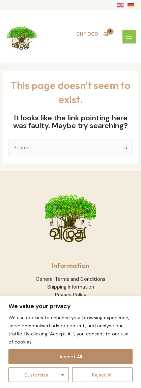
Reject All (102, 375)
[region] (70, 342)
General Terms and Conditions (70, 279)
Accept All (70, 357)
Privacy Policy (70, 295)
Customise (36, 375)
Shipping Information (70, 287)
